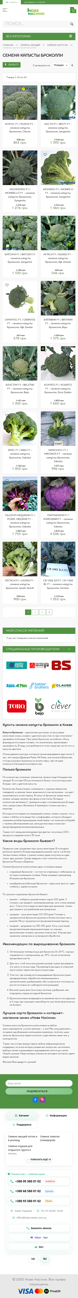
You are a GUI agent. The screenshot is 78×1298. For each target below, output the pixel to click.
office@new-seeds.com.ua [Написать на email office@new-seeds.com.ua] (29, 1217)
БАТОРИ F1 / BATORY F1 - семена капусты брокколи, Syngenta (20, 258)
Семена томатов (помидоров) (50, 1138)
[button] (7, 90)
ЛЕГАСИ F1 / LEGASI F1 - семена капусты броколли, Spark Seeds (20, 584)
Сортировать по (41, 65)
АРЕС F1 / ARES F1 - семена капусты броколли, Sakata (20, 454)
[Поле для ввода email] (39, 1083)
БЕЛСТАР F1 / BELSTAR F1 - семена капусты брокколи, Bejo (20, 389)
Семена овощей (30, 45)
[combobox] (39, 24)
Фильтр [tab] (13, 65)
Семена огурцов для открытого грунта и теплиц (20, 1149)
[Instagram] (43, 1099)
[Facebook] (35, 1099)
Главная (11, 2)
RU (45, 1258)
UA (33, 1258)
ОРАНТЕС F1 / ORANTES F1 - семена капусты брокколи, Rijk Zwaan (20, 323)
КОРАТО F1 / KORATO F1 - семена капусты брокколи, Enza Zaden (58, 389)
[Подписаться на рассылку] (39, 1091)
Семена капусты (57, 45)
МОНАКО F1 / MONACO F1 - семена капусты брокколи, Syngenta (58, 193)
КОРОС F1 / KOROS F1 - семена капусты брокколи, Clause (20, 128)
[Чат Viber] (39, 1237)
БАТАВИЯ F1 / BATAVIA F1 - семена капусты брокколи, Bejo (58, 323)
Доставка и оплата (34, 2)
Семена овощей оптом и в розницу (22, 1138)
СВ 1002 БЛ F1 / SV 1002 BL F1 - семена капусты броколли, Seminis (58, 584)
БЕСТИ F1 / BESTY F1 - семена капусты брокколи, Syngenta (58, 128)
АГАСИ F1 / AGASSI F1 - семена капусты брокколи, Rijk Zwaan (58, 258)
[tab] (21, 1115)
